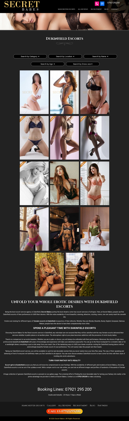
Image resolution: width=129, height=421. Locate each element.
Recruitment (96, 9)
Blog (106, 9)
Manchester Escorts (66, 9)
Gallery (51, 405)
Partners (102, 405)
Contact (115, 9)
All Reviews (83, 9)
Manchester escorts (33, 405)
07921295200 (71, 411)
